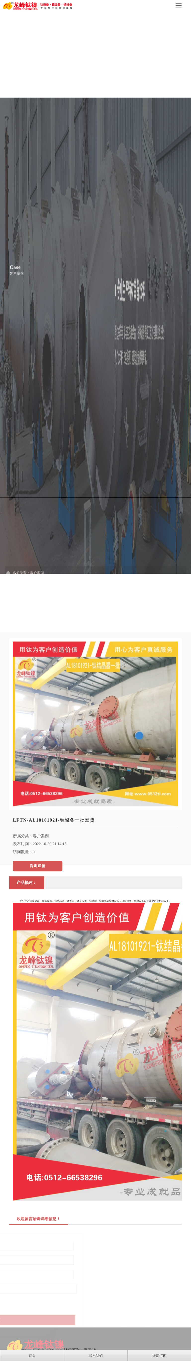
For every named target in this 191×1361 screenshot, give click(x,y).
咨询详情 (38, 1004)
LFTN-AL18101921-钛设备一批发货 (54, 958)
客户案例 (41, 974)
